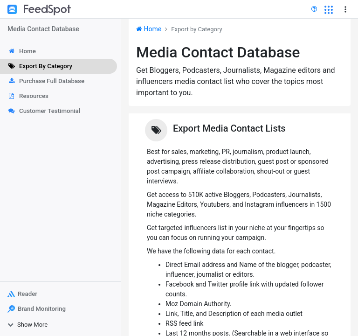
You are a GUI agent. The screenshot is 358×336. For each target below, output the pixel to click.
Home (148, 29)
